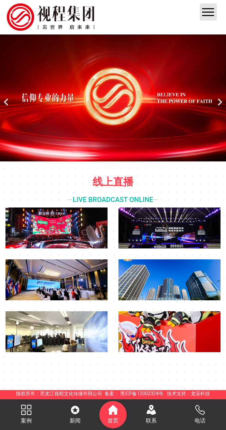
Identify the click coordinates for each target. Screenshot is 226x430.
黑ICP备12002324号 (142, 393)
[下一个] (219, 97)
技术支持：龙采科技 (188, 393)
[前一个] (7, 97)
